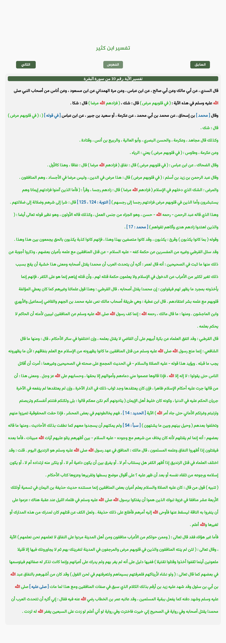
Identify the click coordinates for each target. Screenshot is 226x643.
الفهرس (113, 65)
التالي (25, 65)
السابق (200, 65)
